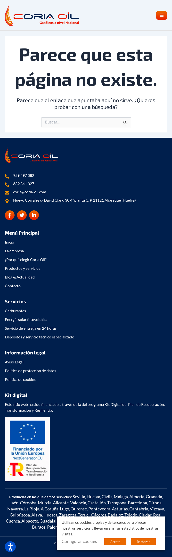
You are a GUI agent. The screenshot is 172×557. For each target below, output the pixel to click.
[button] (161, 15)
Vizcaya (157, 508)
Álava (36, 514)
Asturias (120, 508)
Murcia (44, 502)
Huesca (50, 514)
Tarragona (116, 502)
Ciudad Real (150, 514)
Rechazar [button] (143, 542)
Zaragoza (67, 514)
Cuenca (13, 521)
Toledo (130, 514)
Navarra (15, 508)
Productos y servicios (22, 268)
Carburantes (15, 310)
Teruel (84, 514)
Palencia (55, 527)
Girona (155, 502)
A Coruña (49, 508)
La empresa (14, 250)
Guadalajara (51, 521)
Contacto (13, 285)
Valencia (78, 502)
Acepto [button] (115, 542)
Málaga (121, 496)
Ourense (79, 508)
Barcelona (137, 502)
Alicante (61, 502)
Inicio (9, 242)
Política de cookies (20, 379)
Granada (154, 496)
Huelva (93, 496)
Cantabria (138, 508)
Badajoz (115, 514)
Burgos (39, 527)
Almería (136, 496)
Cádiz (107, 496)
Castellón (97, 502)
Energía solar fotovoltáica (26, 319)
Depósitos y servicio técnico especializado (39, 337)
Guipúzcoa (20, 514)
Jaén (14, 502)
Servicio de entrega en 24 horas (31, 328)
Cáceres (98, 514)
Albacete (29, 521)
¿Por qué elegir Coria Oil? (26, 259)
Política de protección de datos (30, 370)
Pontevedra (99, 508)
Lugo (64, 508)
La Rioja (31, 508)
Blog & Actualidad (20, 277)
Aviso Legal (14, 362)
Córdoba (28, 502)
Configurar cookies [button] (79, 541)
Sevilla (79, 496)
